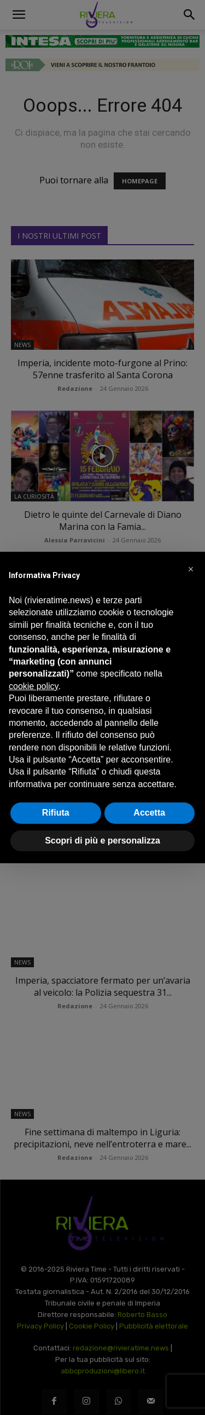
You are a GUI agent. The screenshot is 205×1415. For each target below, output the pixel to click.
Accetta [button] (149, 812)
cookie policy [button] (33, 686)
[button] (191, 569)
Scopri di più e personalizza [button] (102, 840)
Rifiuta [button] (55, 812)
